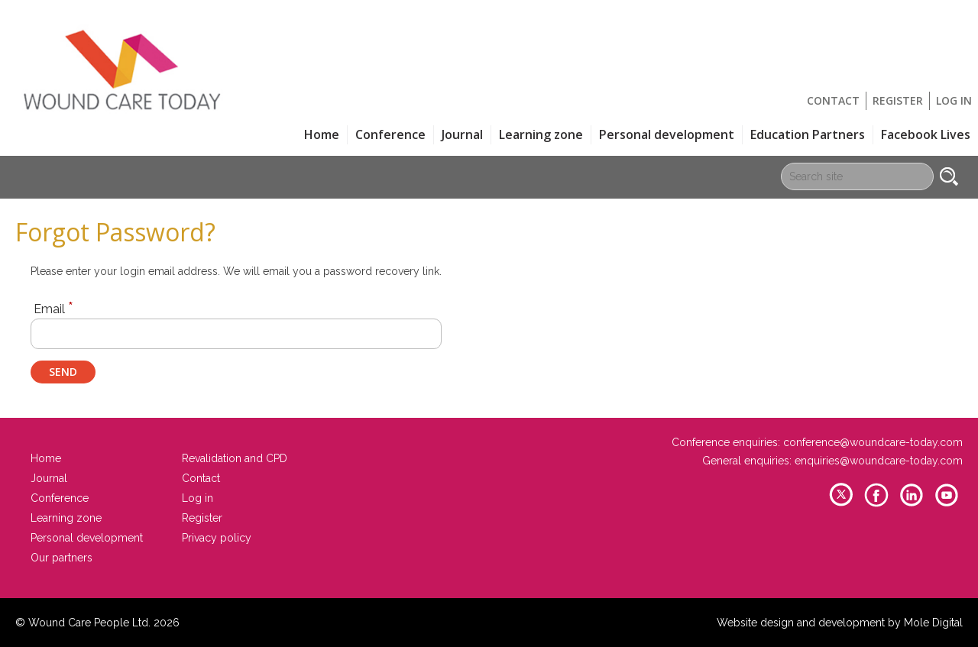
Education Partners (807, 134)
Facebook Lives (925, 134)
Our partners (61, 558)
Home (321, 134)
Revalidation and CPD (234, 458)
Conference (390, 134)
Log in (954, 100)
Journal (462, 134)
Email (53, 308)
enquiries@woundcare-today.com (879, 461)
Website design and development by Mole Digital (840, 622)
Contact (833, 100)
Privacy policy (216, 538)
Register (898, 100)
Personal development (666, 134)
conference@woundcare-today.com (873, 442)
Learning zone (541, 134)
